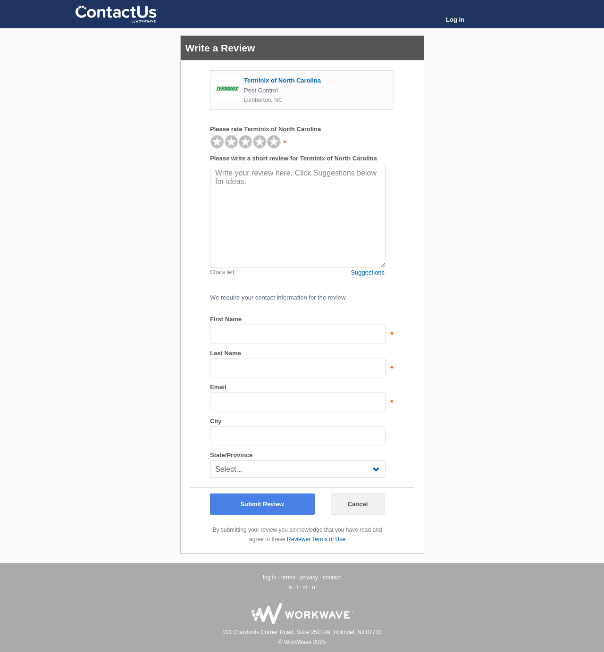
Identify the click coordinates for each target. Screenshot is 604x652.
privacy (309, 577)
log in (270, 577)
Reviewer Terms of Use (316, 539)
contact (332, 577)
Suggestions (368, 272)
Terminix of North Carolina (282, 80)
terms (288, 577)
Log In (455, 19)
